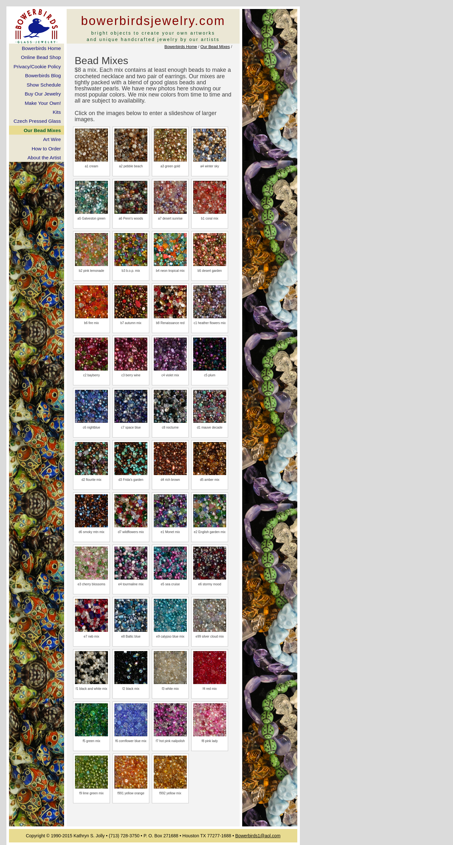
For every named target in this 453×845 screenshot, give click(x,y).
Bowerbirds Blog (43, 75)
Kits (57, 112)
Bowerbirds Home (180, 46)
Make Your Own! (43, 103)
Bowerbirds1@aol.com (257, 835)
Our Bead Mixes (215, 46)
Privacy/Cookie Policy (37, 66)
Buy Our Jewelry (43, 93)
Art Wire (52, 139)
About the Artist (44, 157)
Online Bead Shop (41, 57)
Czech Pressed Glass (37, 121)
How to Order (46, 148)
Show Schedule (44, 85)
